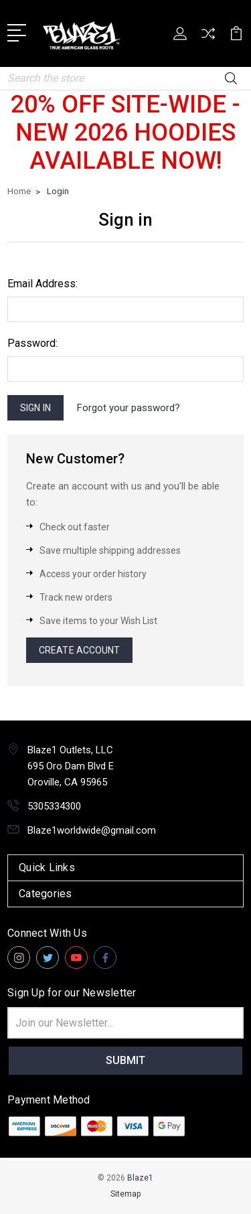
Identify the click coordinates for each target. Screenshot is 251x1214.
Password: (32, 343)
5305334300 (54, 806)
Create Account (79, 650)
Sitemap (125, 1194)
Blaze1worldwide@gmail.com (91, 830)
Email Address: (42, 283)
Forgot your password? (128, 408)
